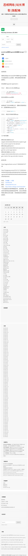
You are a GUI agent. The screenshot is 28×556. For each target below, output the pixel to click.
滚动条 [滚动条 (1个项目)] (8, 548)
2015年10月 (6, 408)
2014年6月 (5, 425)
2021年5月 (5, 363)
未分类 (4, 263)
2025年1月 (5, 331)
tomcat (4, 243)
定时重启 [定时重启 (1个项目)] (24, 547)
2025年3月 (5, 328)
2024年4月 (5, 335)
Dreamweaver (6, 298)
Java (4, 275)
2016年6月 (5, 401)
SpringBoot (5, 276)
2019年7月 (5, 383)
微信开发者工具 (6, 299)
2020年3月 (5, 373)
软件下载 (5, 295)
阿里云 (4, 301)
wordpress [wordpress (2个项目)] (9, 547)
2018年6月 (5, 389)
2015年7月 (5, 411)
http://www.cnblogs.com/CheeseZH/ (15, 186)
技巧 (4, 248)
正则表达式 (5, 286)
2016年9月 (5, 399)
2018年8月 (5, 388)
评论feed (5, 485)
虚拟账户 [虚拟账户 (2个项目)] (19, 549)
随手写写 (5, 302)
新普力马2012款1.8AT (8, 261)
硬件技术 (5, 268)
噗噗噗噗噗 (5, 444)
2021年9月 (5, 362)
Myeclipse (5, 251)
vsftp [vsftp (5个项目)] (5, 547)
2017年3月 (5, 396)
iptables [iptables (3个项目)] (10, 537)
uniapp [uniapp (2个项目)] (2, 547)
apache (4, 238)
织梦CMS (5, 259)
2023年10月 (6, 342)
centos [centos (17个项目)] (11, 535)
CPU (4, 291)
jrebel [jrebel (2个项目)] (2, 540)
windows (5, 252)
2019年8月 (5, 382)
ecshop (4, 258)
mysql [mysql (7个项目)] (16, 540)
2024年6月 (5, 334)
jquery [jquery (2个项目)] (24, 537)
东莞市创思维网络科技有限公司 (8, 507)
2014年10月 (6, 421)
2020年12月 (6, 365)
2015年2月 (5, 415)
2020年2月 (5, 375)
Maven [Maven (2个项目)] (8, 540)
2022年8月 (5, 356)
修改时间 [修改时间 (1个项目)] (17, 547)
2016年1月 (5, 406)
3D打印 (4, 229)
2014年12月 (6, 418)
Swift (4, 285)
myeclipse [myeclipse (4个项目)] (12, 540)
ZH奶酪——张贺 (9, 180)
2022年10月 (6, 355)
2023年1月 (5, 351)
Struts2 (4, 279)
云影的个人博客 (4, 501)
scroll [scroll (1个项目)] (9, 542)
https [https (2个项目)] (7, 537)
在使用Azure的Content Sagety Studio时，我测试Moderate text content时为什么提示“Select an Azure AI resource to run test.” (13, 471)
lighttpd (5, 239)
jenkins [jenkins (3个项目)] (21, 537)
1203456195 (8, 182)
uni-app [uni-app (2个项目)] (23, 544)
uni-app (5, 282)
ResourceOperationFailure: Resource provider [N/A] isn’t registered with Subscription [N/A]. (13, 474)
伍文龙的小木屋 (4, 503)
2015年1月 (5, 416)
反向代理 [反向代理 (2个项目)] (20, 547)
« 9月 (4, 221)
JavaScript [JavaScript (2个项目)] (17, 537)
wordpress (5, 253)
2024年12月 (6, 332)
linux (4, 236)
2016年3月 (5, 403)
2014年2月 (5, 429)
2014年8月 (5, 423)
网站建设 (5, 288)
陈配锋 (4, 447)
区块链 (4, 255)
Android (5, 231)
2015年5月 (5, 413)
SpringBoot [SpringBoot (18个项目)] (4, 544)
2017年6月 (5, 395)
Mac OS (5, 249)
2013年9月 (5, 433)
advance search (5, 47)
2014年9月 (5, 422)
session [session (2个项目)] (11, 542)
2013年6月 (5, 436)
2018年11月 (6, 386)
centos (4, 232)
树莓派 (4, 265)
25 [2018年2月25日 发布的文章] (22, 216)
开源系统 (5, 256)
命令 (4, 246)
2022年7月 (5, 358)
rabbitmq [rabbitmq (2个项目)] (3, 542)
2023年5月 (5, 348)
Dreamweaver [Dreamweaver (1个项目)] (22, 535)
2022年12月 (6, 352)
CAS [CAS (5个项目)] (7, 535)
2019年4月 (5, 385)
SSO (4, 278)
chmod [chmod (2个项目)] (14, 535)
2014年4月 (5, 428)
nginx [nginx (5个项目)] (19, 540)
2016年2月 (5, 405)
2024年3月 (5, 336)
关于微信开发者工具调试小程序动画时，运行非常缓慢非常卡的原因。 (14, 445)
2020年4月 (5, 372)
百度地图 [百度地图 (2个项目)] (11, 549)
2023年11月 (6, 341)
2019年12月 (6, 378)
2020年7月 (5, 369)
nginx (4, 242)
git (3, 233)
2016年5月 (5, 402)
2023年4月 (5, 349)
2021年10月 (6, 361)
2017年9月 (5, 393)
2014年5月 (5, 426)
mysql (4, 241)
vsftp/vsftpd (6, 245)
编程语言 (5, 271)
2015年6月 (5, 412)
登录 (4, 483)
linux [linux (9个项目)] (5, 540)
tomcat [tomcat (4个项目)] (20, 544)
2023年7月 (5, 346)
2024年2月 (5, 338)
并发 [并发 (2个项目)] (2, 549)
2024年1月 (5, 339)
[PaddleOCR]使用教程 (8, 463)
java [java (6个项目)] (14, 537)
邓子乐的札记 (4, 505)
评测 (4, 289)
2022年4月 (5, 359)
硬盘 (4, 269)
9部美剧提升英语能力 (8, 468)
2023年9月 (5, 343)
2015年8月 (5, 409)
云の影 (4, 450)
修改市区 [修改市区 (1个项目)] (13, 547)
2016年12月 (6, 398)
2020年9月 (5, 366)
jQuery (4, 283)
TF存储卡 (5, 292)
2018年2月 (5, 392)
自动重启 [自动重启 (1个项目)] (15, 548)
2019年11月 (6, 379)
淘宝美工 (5, 266)
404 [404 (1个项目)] (2, 535)
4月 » (7, 221)
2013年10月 (6, 432)
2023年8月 (5, 345)
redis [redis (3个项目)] (6, 542)
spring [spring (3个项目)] (21, 542)
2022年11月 (6, 353)
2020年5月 (5, 371)
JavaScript (5, 281)
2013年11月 (6, 430)
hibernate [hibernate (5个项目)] (3, 537)
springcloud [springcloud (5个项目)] (12, 544)
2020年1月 (5, 376)
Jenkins (4, 235)
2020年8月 (5, 368)
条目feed (5, 484)
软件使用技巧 (6, 296)
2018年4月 (5, 391)
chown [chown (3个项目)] (17, 535)
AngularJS (7, 66)
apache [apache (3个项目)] (4, 535)
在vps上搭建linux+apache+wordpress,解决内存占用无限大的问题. (13, 454)
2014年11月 (6, 419)
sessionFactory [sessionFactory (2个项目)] (16, 542)
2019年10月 (6, 381)
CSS (4, 273)
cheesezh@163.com (10, 184)
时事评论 (5, 262)
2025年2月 (5, 329)
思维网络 (3, 499)
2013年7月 (5, 435)
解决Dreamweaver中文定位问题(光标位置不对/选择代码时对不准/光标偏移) (13, 448)
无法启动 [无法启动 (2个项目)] (5, 549)
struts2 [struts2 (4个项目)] (16, 544)
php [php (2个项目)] (22, 540)
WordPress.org (6, 487)
